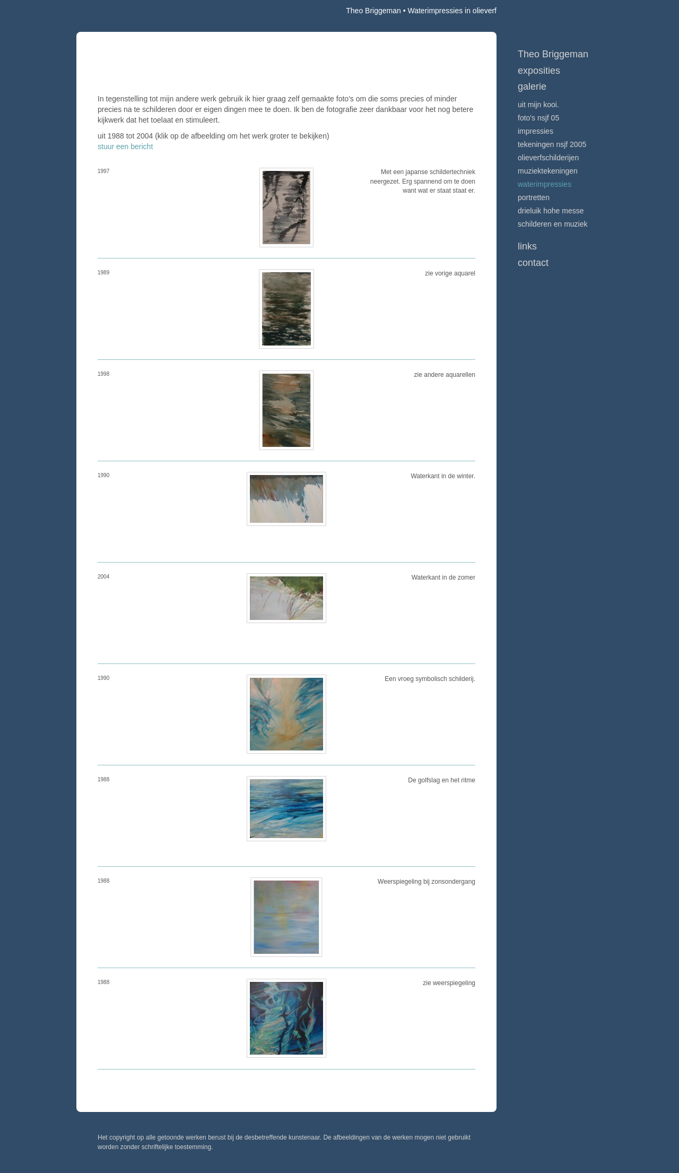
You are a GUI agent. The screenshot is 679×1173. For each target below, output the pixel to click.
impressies (535, 131)
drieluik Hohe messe (551, 210)
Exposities (539, 70)
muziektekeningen (548, 171)
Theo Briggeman (373, 10)
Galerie (532, 86)
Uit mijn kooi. (538, 104)
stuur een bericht (125, 146)
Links (527, 246)
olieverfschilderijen (548, 157)
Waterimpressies (544, 184)
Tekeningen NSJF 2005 (552, 144)
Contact (533, 262)
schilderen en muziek (553, 224)
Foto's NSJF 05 (538, 118)
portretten (534, 197)
